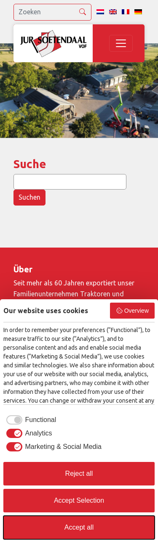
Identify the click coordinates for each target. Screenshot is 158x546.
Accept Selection (79, 500)
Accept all (79, 527)
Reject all (79, 473)
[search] (52, 12)
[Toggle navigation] (121, 43)
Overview (132, 310)
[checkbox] (29, 420)
